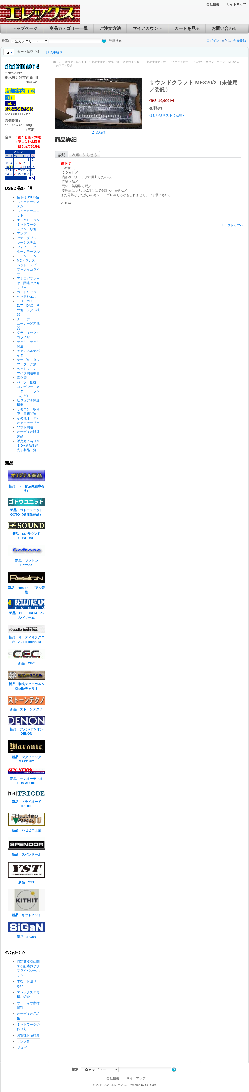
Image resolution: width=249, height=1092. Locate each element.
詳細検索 (115, 40)
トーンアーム (26, 256)
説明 (61, 155)
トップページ (25, 28)
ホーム (57, 61)
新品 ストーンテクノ (26, 709)
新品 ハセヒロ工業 (26, 830)
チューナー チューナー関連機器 (28, 323)
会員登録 (239, 40)
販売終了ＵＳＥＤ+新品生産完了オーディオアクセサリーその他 (162, 61)
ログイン (212, 40)
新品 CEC (28, 663)
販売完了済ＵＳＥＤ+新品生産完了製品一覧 (92, 61)
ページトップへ (232, 225)
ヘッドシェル (26, 296)
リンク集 (23, 1041)
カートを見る (187, 28)
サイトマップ (236, 4)
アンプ (22, 233)
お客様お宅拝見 (28, 1035)
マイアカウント (147, 28)
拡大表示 (101, 132)
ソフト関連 (25, 427)
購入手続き (54, 52)
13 (20, 167)
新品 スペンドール (26, 854)
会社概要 (212, 4)
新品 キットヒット (26, 915)
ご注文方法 (110, 28)
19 (15, 170)
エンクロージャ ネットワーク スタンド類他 (30, 224)
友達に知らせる (84, 155)
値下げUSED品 (28, 197)
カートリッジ (28, 292)
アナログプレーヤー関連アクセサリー (28, 283)
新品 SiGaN (26, 937)
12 (15, 167)
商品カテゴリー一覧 (68, 28)
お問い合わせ (224, 28)
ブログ (22, 1048)
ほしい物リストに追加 (165, 115)
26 (15, 174)
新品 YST (26, 882)
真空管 (22, 378)
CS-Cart (150, 1085)
